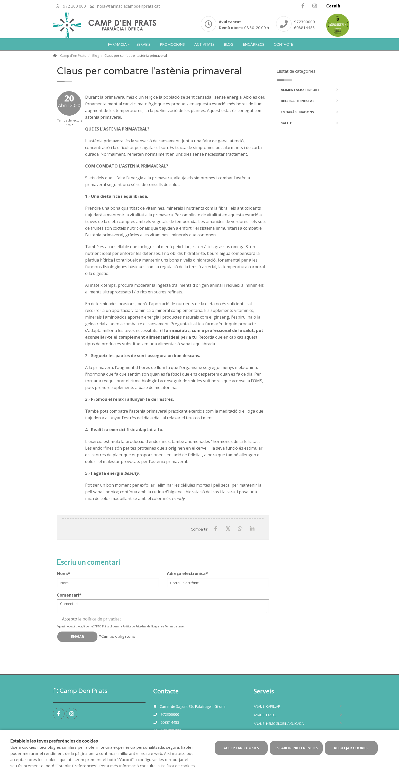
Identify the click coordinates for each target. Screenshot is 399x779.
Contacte (283, 44)
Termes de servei (174, 626)
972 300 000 (71, 6)
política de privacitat (102, 619)
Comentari (69, 595)
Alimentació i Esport (300, 89)
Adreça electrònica (187, 573)
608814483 (304, 27)
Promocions (172, 44)
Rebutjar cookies (351, 747)
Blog (228, 44)
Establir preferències (296, 747)
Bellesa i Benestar (297, 100)
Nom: (63, 573)
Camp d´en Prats (73, 55)
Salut (286, 123)
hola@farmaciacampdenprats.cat (124, 6)
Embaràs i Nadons (297, 112)
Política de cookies (178, 765)
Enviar (77, 636)
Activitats (204, 44)
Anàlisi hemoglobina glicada (279, 723)
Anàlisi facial (265, 715)
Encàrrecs (253, 44)
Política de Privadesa (135, 626)
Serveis (143, 44)
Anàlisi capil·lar (267, 706)
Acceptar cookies (241, 747)
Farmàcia (117, 44)
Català (333, 6)
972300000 (304, 21)
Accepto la (89, 619)
